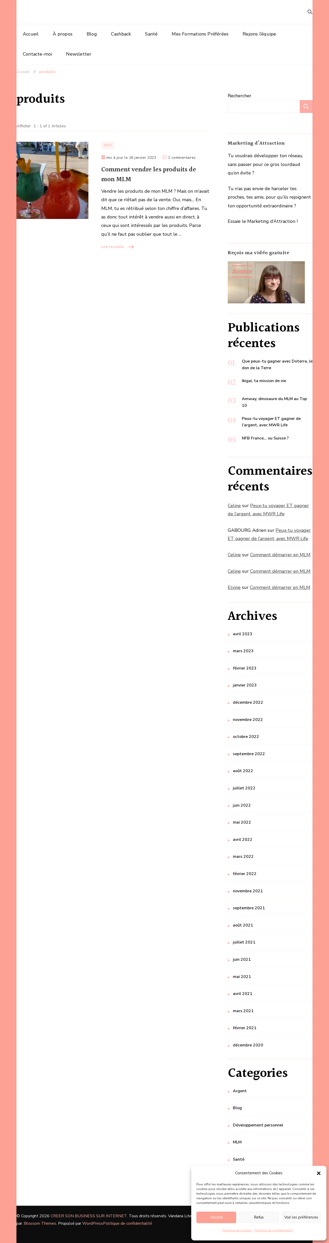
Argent (240, 1091)
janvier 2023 (245, 685)
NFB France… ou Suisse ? (265, 438)
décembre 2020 (248, 1045)
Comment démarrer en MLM (280, 555)
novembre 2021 (248, 891)
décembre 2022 (248, 702)
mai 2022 (242, 822)
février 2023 (245, 668)
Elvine (234, 587)
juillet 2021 (244, 942)
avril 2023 (242, 634)
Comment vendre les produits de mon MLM (148, 174)
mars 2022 (243, 856)
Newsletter (78, 54)
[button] (318, 1173)
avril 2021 (242, 994)
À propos (62, 34)
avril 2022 (242, 839)
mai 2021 (242, 977)
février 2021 (245, 1028)
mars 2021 (243, 1011)
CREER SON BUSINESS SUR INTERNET (89, 1216)
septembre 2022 (249, 754)
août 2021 (243, 925)
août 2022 (243, 771)
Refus (259, 1217)
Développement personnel (258, 1125)
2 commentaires (182, 157)
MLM (108, 145)
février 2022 (245, 874)
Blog (92, 34)
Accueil (31, 34)
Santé (151, 34)
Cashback (121, 34)
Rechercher (239, 96)
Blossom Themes (40, 1223)
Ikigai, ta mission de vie (264, 381)
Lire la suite (112, 247)
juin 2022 (242, 805)
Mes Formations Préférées (200, 34)
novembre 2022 (248, 719)
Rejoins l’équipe (259, 34)
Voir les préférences (301, 1217)
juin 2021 (242, 959)
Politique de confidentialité (273, 1230)
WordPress (92, 1223)
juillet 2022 (244, 788)
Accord (216, 1217)
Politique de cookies (237, 1230)
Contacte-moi (37, 54)
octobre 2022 (246, 736)
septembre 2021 (249, 908)
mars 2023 (243, 651)
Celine (234, 506)
